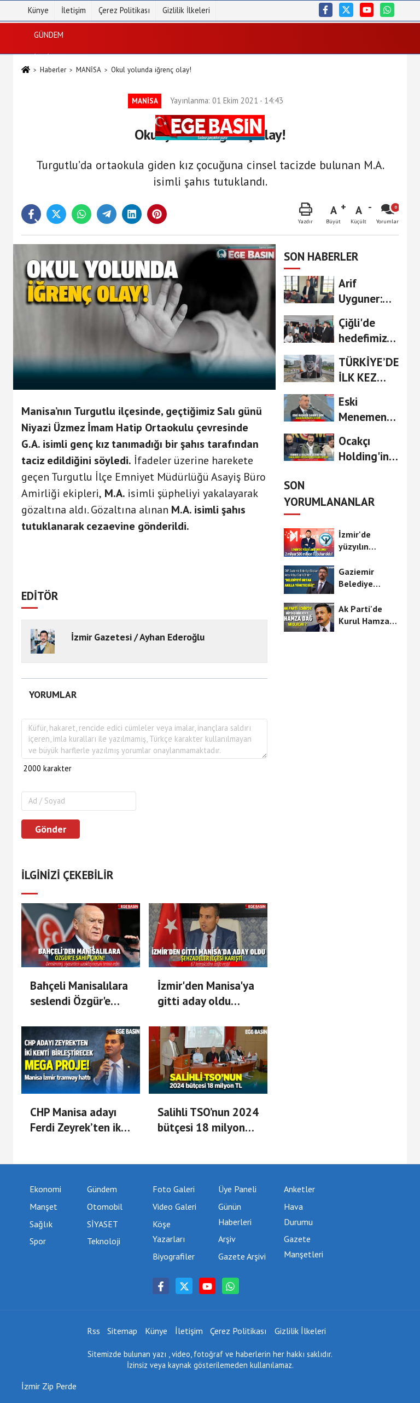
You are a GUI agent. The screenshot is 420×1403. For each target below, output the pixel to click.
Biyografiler (174, 1256)
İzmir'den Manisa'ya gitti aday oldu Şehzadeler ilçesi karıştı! (206, 993)
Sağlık (47, 150)
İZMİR (44, 58)
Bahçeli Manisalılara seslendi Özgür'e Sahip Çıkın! (79, 993)
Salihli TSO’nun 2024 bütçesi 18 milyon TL (208, 1120)
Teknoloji (53, 197)
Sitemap (122, 1330)
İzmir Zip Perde (49, 1386)
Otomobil (104, 1206)
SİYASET (48, 81)
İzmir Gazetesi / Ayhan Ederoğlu (138, 637)
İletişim (73, 10)
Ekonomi (50, 104)
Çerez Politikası (124, 10)
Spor (43, 173)
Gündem (48, 34)
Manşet (43, 1206)
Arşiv (227, 1238)
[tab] (52, 694)
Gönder (50, 829)
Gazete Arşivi (242, 1256)
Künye (38, 10)
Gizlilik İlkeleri (186, 10)
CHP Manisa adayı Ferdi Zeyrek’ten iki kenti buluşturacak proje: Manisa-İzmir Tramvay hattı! (77, 1120)
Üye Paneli (237, 1188)
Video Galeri (174, 1206)
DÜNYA (46, 127)
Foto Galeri (174, 1188)
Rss (93, 1330)
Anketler (299, 1188)
